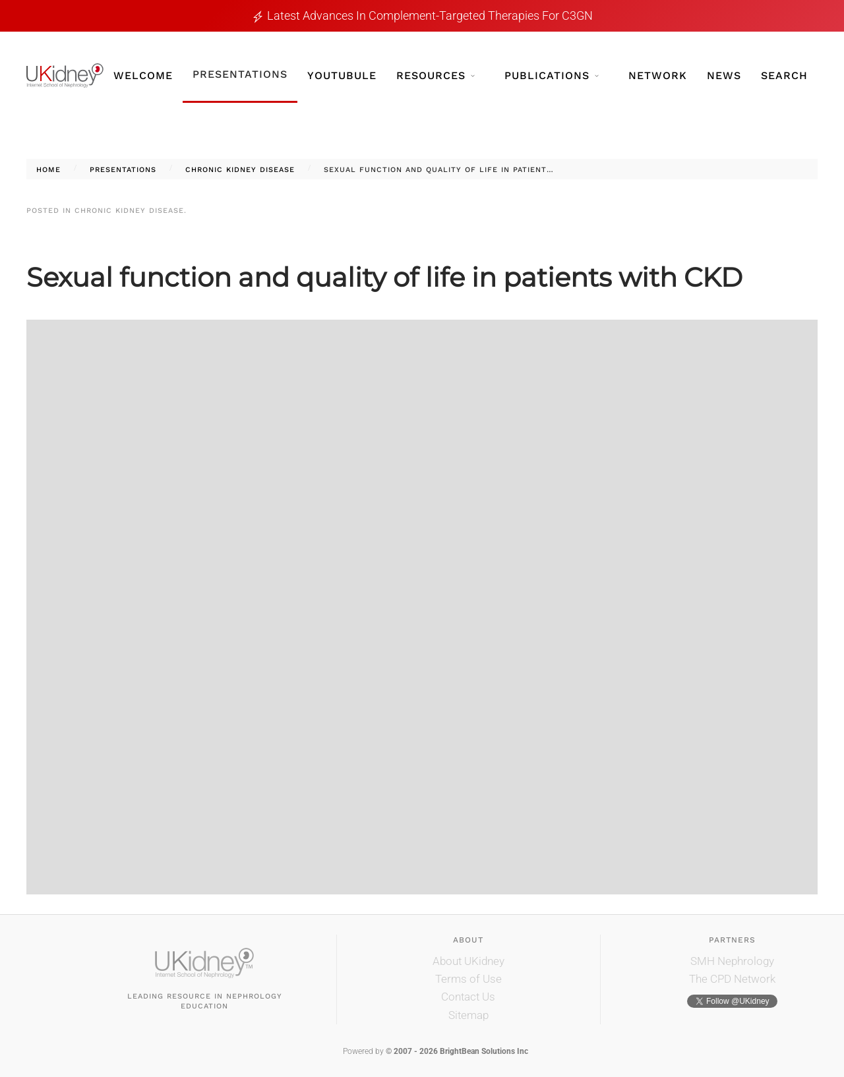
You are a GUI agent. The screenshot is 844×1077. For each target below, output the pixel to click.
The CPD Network (732, 978)
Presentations (240, 74)
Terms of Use (468, 978)
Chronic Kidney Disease (129, 210)
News (724, 75)
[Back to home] (65, 75)
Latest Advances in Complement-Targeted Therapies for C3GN (430, 15)
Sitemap (468, 1015)
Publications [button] (551, 75)
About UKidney (468, 961)
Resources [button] (435, 75)
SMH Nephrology (732, 961)
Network (657, 75)
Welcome (143, 75)
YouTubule (342, 75)
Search (784, 75)
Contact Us (468, 996)
